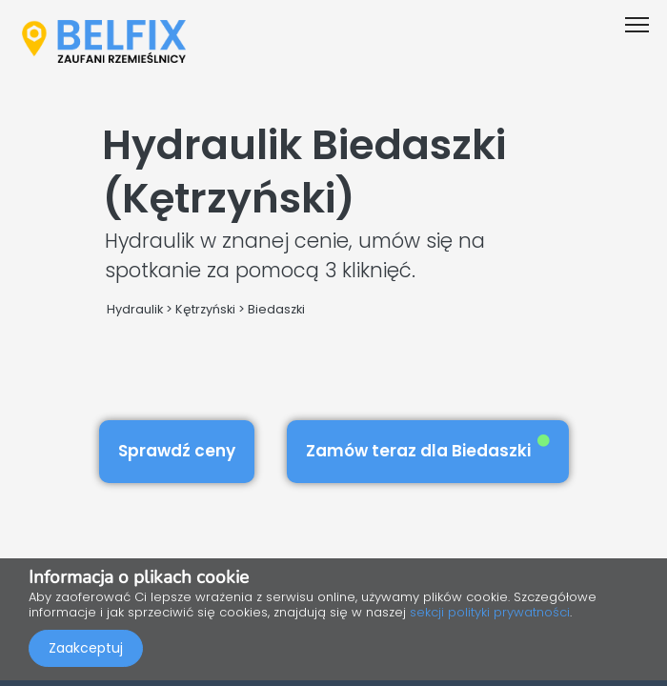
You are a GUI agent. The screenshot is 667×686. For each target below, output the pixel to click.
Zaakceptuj (86, 647)
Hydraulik (135, 309)
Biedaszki (276, 309)
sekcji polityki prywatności (490, 612)
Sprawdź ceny (176, 450)
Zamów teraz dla (428, 448)
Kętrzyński (205, 309)
